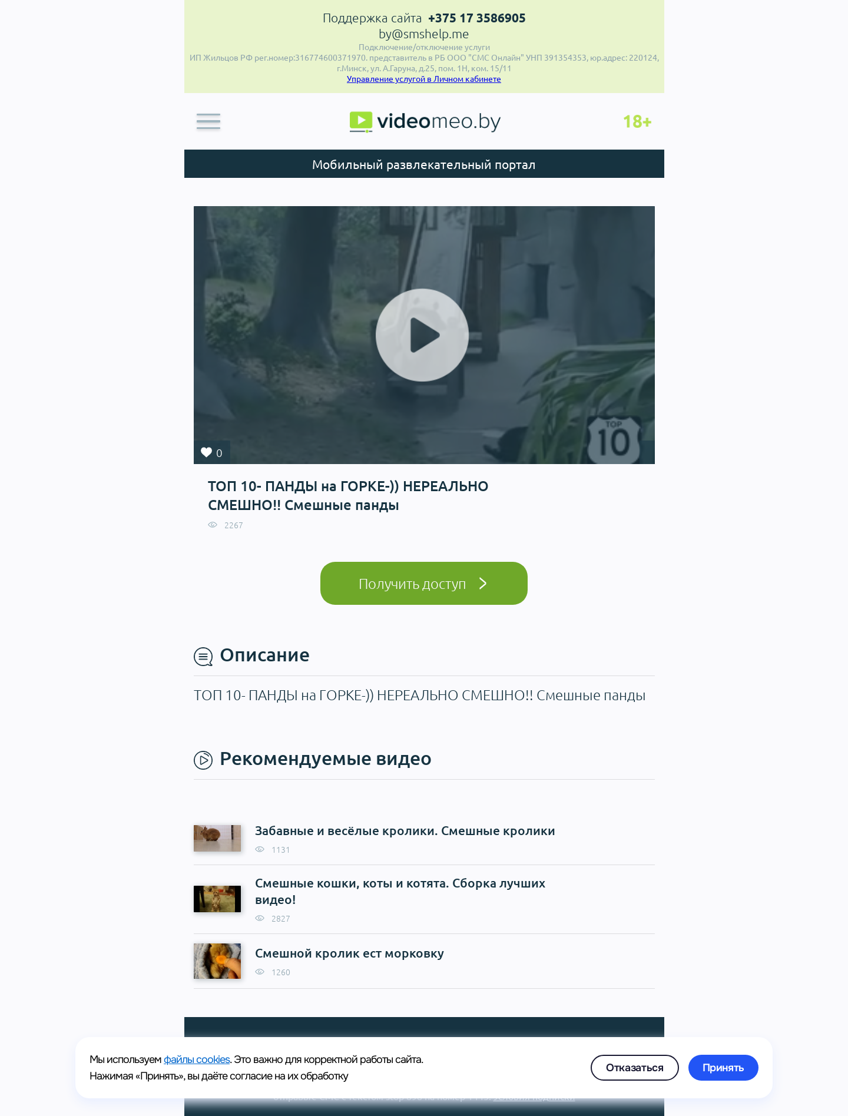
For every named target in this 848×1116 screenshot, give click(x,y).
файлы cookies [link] (197, 1059)
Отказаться (634, 1067)
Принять (723, 1067)
